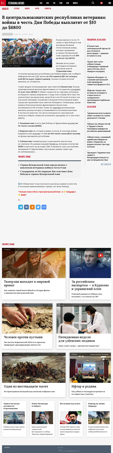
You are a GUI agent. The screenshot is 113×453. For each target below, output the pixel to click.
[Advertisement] (56, 228)
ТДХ (37, 76)
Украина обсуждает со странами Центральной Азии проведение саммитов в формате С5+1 (98, 81)
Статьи (16, 9)
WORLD (75, 3)
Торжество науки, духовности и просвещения (12, 406)
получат (71, 123)
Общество (18, 34)
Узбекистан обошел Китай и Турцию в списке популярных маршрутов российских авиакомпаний (98, 127)
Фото (37, 9)
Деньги (31, 34)
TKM (60, 3)
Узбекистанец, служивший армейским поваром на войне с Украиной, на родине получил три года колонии (98, 142)
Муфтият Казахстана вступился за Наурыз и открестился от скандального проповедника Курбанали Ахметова (98, 96)
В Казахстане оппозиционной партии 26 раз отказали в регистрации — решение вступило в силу (98, 51)
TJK (54, 3)
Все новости (106, 164)
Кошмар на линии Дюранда (96, 405)
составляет (75, 89)
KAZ (41, 3)
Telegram (70, 192)
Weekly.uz (53, 144)
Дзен (23, 194)
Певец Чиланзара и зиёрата (40, 405)
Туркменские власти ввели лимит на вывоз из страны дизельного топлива (99, 115)
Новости (5, 9)
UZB (67, 3)
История (24, 34)
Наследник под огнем (70, 404)
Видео (27, 9)
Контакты (7, 447)
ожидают (57, 107)
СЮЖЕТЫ (48, 9)
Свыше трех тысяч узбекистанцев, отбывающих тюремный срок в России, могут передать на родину (97, 66)
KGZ (47, 3)
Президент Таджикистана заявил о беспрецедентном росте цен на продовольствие (98, 156)
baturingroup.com (71, 450)
